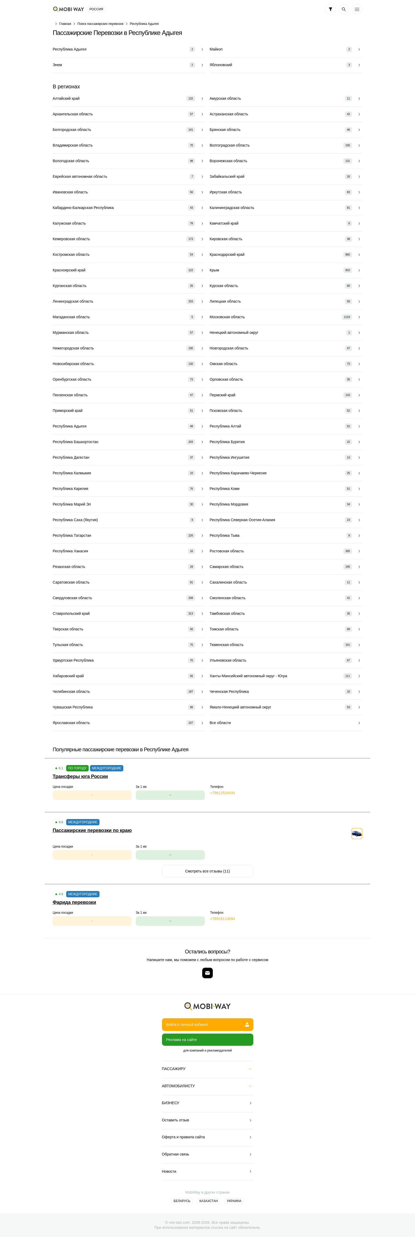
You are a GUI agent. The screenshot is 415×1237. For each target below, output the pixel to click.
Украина (234, 1201)
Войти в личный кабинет (207, 1024)
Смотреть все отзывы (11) (207, 871)
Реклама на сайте (181, 1040)
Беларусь (182, 1201)
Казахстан (208, 1201)
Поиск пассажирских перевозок (101, 24)
